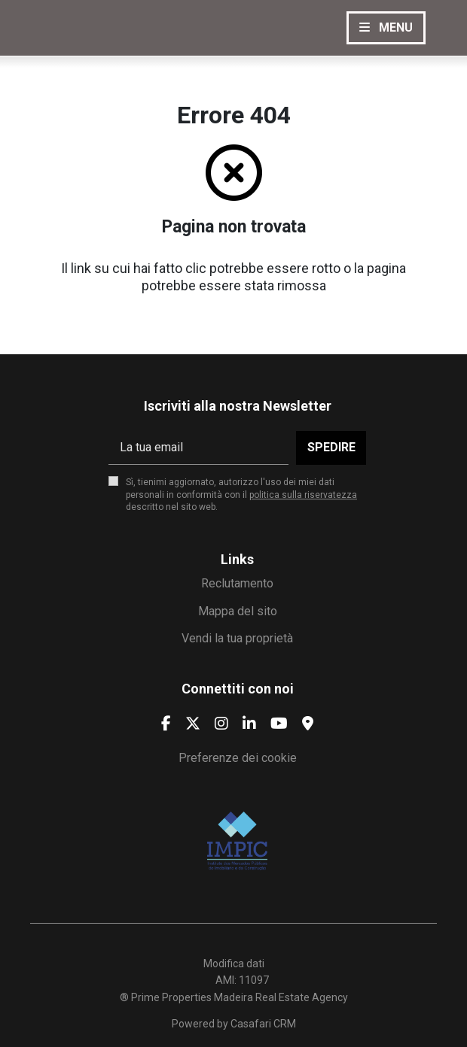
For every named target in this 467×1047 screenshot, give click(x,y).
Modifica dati (233, 963)
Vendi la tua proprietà (237, 638)
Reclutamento (237, 583)
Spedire (331, 447)
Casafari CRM (263, 1024)
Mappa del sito (237, 611)
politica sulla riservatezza (303, 495)
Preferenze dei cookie (238, 758)
